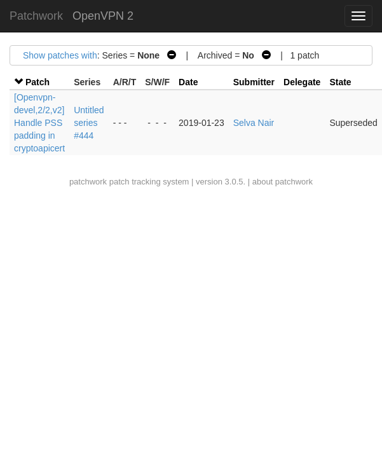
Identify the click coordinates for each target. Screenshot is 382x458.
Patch (37, 82)
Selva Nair (254, 123)
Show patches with (60, 55)
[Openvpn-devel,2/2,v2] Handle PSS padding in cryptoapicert (39, 122)
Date (188, 82)
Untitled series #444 (89, 123)
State (340, 82)
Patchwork (36, 16)
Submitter (254, 82)
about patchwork (282, 181)
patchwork (88, 181)
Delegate (301, 82)
